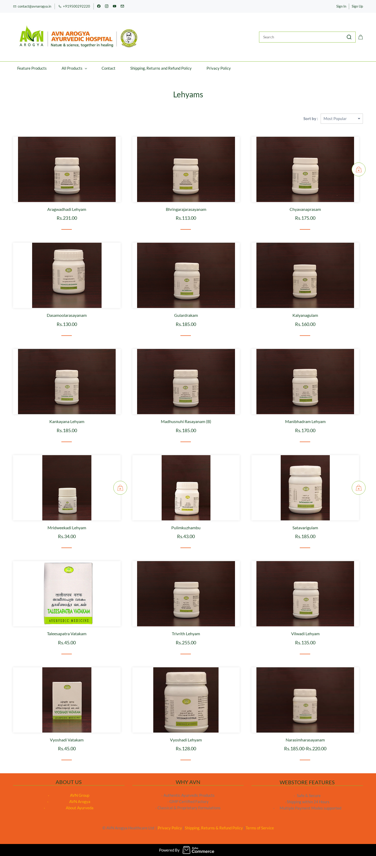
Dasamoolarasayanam (67, 315)
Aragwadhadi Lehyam (66, 209)
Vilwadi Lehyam (305, 633)
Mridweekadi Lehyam (67, 527)
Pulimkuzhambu (186, 527)
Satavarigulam (305, 527)
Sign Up (357, 6)
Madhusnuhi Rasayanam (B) (186, 421)
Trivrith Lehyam (186, 633)
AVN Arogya (79, 801)
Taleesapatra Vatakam (66, 633)
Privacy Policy (170, 827)
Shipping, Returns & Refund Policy (214, 827)
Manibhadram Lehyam (305, 421)
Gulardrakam (186, 315)
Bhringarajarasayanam (186, 209)
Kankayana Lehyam (66, 421)
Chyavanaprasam (305, 209)
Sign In (341, 6)
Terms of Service (260, 827)
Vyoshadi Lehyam (186, 739)
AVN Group (79, 795)
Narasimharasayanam (305, 739)
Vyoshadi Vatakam (67, 739)
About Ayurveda (79, 807)
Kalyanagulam (305, 315)
